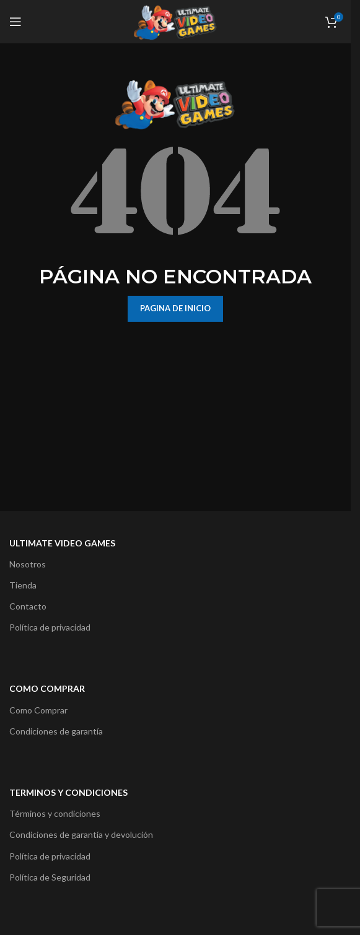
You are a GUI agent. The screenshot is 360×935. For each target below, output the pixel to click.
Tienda (23, 585)
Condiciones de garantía (56, 731)
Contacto (27, 606)
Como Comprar (38, 710)
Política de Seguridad (49, 877)
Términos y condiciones (54, 813)
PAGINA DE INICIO (175, 308)
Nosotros (27, 564)
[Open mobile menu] (15, 21)
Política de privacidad (49, 627)
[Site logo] (175, 20)
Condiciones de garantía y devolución (81, 834)
